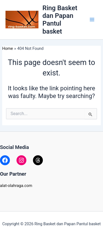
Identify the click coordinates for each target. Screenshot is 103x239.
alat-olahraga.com (16, 185)
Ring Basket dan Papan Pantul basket (60, 19)
